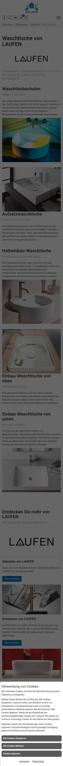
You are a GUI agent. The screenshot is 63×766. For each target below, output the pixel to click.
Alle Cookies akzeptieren (14, 738)
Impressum (24, 761)
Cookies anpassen (11, 753)
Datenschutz (38, 761)
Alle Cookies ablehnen (13, 746)
